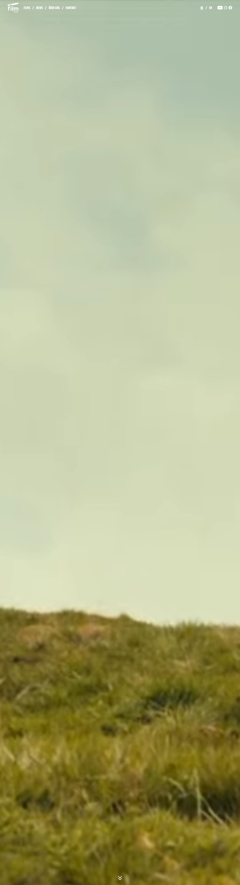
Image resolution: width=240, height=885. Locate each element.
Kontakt (71, 8)
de (202, 8)
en (210, 8)
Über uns (54, 8)
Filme (27, 8)
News (39, 8)
